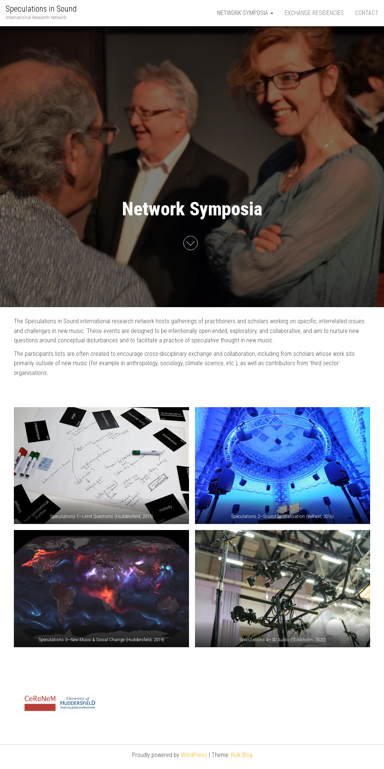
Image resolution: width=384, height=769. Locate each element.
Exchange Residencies (314, 12)
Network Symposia (245, 12)
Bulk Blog (241, 755)
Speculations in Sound (41, 8)
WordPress (194, 755)
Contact (366, 12)
